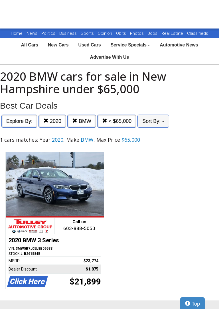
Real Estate (172, 33)
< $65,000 (117, 121)
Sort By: (153, 121)
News (32, 33)
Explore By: (19, 121)
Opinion (105, 33)
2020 (52, 121)
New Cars (58, 44)
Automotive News (179, 44)
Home (17, 33)
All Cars (29, 44)
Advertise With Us (109, 57)
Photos (137, 33)
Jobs (153, 33)
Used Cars (89, 44)
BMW (81, 121)
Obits (121, 33)
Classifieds (197, 33)
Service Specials (130, 44)
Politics (48, 33)
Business (68, 33)
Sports (88, 33)
